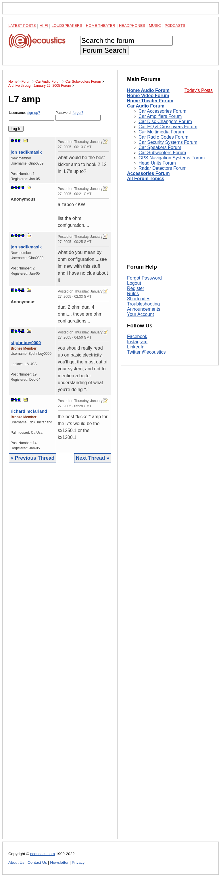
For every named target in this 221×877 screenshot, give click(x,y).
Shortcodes (138, 298)
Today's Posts (199, 90)
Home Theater (100, 25)
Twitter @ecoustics (146, 352)
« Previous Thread (33, 458)
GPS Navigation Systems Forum (172, 157)
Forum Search (104, 50)
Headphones (132, 25)
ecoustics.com (42, 854)
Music (155, 25)
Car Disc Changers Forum (165, 121)
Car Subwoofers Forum (162, 152)
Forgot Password (144, 278)
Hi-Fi (44, 25)
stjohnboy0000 (26, 342)
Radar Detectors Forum (163, 168)
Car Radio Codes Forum (163, 137)
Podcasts (175, 25)
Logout (134, 283)
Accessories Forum (148, 173)
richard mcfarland (29, 411)
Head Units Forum (157, 163)
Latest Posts (22, 25)
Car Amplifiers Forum (160, 116)
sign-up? (33, 113)
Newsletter (59, 862)
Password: (78, 116)
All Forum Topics (145, 178)
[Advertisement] (60, 655)
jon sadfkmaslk (26, 152)
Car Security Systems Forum (168, 142)
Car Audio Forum (145, 105)
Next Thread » (92, 458)
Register (135, 288)
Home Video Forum (148, 95)
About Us (16, 862)
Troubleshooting (143, 303)
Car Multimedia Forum (161, 131)
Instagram (137, 341)
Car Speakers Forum (160, 147)
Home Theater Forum (150, 100)
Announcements (143, 309)
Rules (133, 293)
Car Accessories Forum (162, 111)
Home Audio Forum (148, 90)
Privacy (78, 862)
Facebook (137, 336)
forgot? (77, 113)
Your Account (140, 314)
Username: (31, 116)
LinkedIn (136, 346)
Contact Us (37, 862)
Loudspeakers (67, 25)
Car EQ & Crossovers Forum (168, 126)
